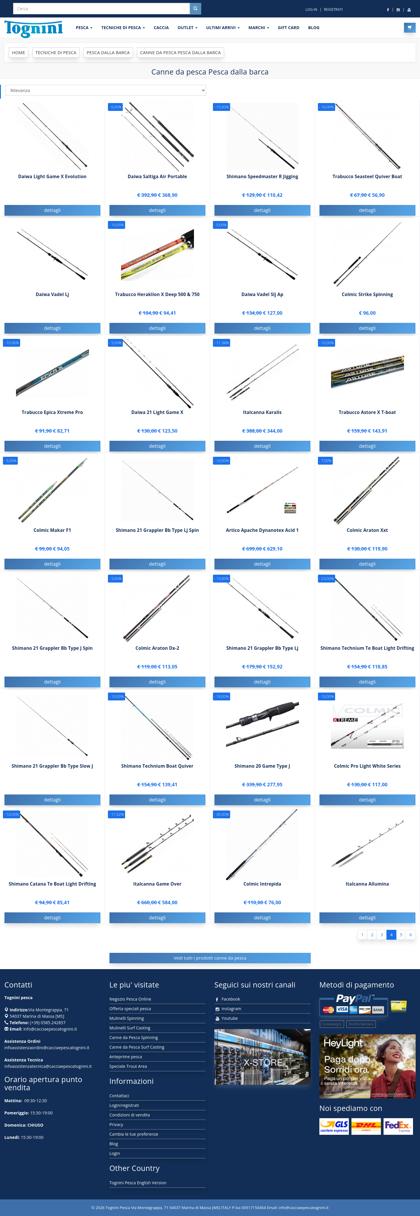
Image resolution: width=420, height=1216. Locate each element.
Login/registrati (124, 1105)
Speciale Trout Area (128, 1066)
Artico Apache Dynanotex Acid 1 (262, 536)
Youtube (226, 1018)
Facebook (227, 999)
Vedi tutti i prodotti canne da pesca (210, 958)
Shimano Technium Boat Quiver (157, 772)
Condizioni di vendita (129, 1115)
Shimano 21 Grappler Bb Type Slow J (52, 772)
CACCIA (161, 27)
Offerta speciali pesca (130, 1008)
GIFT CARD (289, 27)
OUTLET (187, 27)
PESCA (84, 27)
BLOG (313, 27)
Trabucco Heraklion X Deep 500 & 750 (157, 300)
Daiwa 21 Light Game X (157, 418)
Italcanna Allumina (367, 890)
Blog (113, 1143)
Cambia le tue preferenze (133, 1134)
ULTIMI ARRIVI (223, 27)
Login (114, 1153)
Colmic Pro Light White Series (367, 772)
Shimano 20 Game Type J (262, 772)
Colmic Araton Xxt (367, 536)
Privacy (116, 1124)
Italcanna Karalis (262, 418)
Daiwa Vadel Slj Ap (263, 300)
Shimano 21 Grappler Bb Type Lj (262, 654)
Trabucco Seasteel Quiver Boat (367, 177)
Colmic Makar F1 (52, 536)
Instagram (227, 1008)
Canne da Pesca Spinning (133, 1037)
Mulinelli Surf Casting (129, 1028)
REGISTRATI (333, 9)
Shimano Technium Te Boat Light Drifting (367, 654)
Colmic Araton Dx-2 (157, 654)
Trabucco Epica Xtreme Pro (52, 418)
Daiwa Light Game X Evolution (52, 177)
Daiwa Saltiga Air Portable (157, 177)
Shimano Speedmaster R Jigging (262, 177)
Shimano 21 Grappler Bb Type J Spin (52, 654)
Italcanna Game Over (157, 890)
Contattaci (119, 1095)
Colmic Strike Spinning (367, 300)
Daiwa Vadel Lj (52, 300)
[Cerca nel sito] (195, 9)
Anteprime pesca (125, 1056)
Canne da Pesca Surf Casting (136, 1047)
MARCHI (259, 27)
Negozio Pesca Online (130, 999)
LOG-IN (311, 9)
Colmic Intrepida (262, 890)
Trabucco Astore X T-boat (367, 418)
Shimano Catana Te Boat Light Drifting (52, 890)
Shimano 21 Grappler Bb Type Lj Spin (157, 536)
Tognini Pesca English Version (138, 1182)
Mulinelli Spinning (126, 1018)
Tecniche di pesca (123, 27)
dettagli (52, 210)
